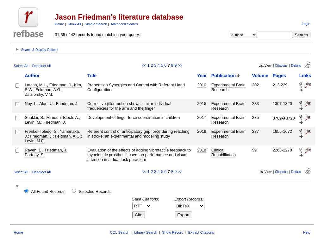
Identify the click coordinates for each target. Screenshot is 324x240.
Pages (279, 75)
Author (32, 75)
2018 (201, 150)
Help (306, 232)
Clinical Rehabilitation (223, 152)
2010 (201, 85)
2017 (201, 117)
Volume (260, 75)
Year (202, 75)
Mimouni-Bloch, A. (63, 117)
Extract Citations (201, 232)
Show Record (172, 232)
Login (306, 24)
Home (59, 24)
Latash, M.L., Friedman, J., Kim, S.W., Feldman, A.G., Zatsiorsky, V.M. (53, 90)
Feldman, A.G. (68, 136)
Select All (21, 66)
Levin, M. (33, 122)
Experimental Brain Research (228, 87)
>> (180, 65)
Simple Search (96, 24)
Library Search (145, 232)
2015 (201, 103)
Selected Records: (95, 191)
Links (305, 75)
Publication (223, 75)
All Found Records (47, 191)
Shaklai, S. (34, 117)
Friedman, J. (67, 103)
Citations (281, 65)
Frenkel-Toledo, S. (41, 131)
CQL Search (119, 232)
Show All (74, 24)
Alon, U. (46, 103)
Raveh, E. (33, 150)
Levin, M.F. (34, 140)
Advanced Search (124, 24)
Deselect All (41, 66)
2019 (201, 131)
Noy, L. (31, 103)
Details (296, 65)
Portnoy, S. (34, 154)
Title (92, 75)
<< (143, 65)
